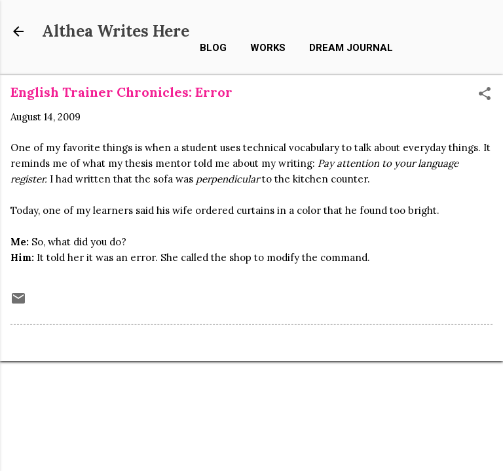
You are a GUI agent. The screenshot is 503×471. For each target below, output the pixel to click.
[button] (485, 94)
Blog (213, 48)
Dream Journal (351, 48)
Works (268, 48)
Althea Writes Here (115, 31)
